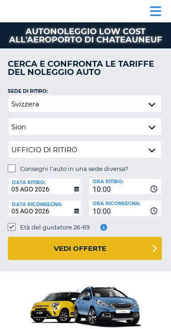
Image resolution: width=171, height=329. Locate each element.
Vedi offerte (80, 248)
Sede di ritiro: (28, 91)
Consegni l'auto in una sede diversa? (74, 168)
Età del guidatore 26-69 (55, 227)
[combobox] (125, 186)
